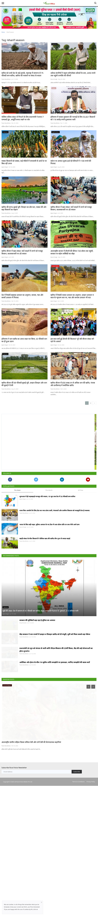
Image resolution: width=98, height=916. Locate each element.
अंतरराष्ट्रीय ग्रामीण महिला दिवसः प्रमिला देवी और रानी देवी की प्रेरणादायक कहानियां (28, 825)
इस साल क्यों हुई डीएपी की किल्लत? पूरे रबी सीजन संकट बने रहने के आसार (73, 338)
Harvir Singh (54, 79)
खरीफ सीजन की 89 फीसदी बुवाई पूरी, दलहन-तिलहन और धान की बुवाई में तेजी (23, 391)
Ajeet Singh (5, 166)
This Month (49, 515)
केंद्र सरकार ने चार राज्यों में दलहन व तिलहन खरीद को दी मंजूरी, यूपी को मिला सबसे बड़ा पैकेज (54, 702)
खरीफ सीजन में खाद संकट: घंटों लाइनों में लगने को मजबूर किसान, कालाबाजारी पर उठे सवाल (72, 207)
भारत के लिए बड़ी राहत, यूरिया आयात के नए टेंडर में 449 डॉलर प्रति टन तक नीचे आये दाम (49, 559)
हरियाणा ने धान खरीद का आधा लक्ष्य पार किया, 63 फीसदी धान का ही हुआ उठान (24, 338)
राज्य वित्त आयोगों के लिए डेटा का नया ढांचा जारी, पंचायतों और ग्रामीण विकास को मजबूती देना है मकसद (54, 540)
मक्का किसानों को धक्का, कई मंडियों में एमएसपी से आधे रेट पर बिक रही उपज (23, 161)
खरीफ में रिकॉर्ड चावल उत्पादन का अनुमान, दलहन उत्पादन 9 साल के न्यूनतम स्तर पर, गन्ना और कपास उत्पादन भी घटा (73, 294)
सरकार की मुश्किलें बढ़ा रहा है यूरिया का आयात (37, 683)
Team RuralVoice (6, 79)
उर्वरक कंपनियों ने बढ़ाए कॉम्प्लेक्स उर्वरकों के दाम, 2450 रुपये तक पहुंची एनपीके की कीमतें (72, 74)
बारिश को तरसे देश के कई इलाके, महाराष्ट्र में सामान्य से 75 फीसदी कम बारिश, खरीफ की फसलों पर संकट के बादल (24, 74)
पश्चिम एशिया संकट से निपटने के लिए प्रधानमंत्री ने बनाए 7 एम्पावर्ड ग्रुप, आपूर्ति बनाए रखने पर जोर (23, 117)
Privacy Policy (91, 865)
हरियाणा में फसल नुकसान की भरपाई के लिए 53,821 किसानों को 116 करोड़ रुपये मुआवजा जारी (73, 117)
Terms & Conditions (78, 865)
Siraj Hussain (23, 686)
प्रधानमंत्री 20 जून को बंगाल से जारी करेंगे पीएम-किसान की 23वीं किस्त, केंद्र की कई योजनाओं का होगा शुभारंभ (56, 723)
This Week (17, 515)
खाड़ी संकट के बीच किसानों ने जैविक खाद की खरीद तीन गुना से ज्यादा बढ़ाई (44, 578)
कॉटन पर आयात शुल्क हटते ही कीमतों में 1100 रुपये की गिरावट (71, 160)
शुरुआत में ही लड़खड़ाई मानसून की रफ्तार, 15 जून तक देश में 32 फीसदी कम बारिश (47, 521)
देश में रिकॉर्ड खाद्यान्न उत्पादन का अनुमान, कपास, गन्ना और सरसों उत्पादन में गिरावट (22, 294)
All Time (80, 515)
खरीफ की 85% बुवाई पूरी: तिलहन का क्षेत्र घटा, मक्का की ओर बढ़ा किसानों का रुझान (23, 207)
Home (3, 32)
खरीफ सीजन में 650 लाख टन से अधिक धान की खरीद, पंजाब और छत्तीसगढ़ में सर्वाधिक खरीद (72, 391)
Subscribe (76, 855)
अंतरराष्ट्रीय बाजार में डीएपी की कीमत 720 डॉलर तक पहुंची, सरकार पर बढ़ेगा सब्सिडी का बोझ (73, 251)
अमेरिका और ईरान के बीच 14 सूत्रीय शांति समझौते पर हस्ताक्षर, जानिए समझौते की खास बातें (54, 740)
